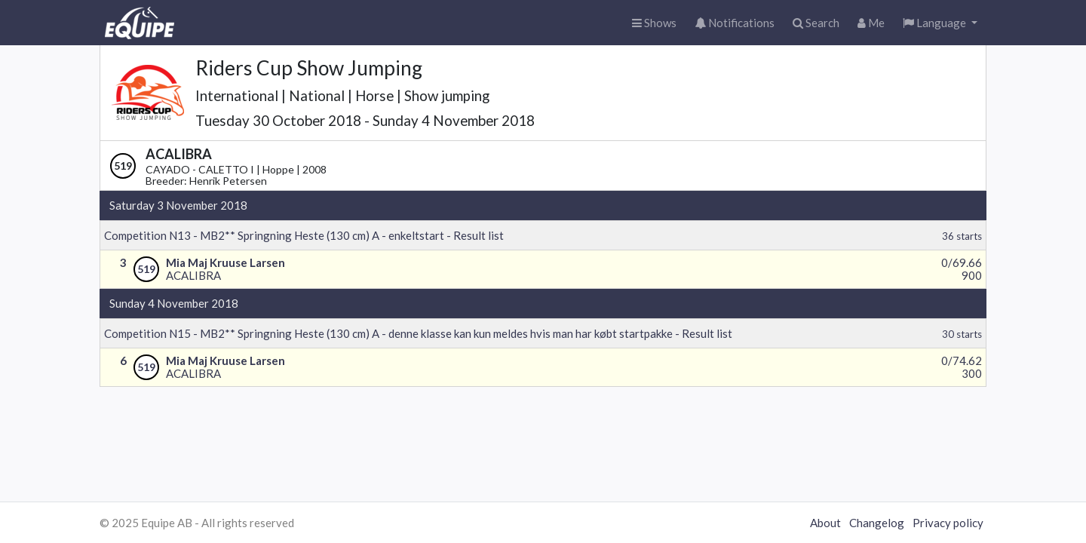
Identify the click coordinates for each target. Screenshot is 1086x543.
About (825, 522)
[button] (940, 23)
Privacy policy (948, 522)
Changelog (876, 522)
